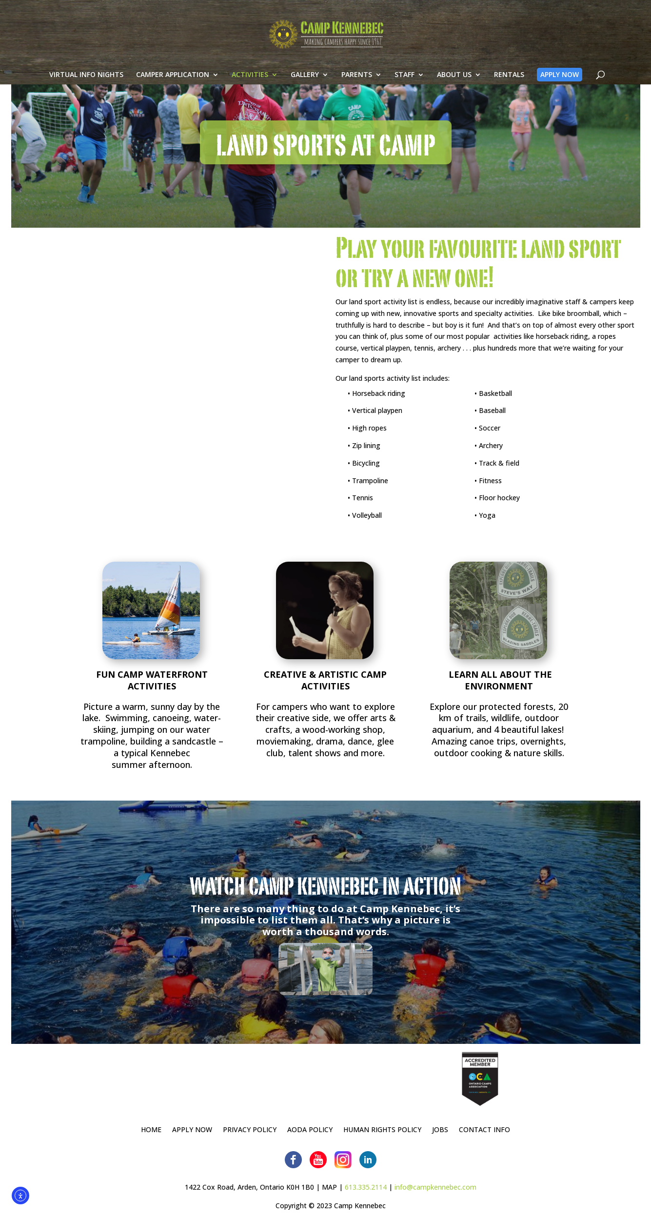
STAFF (404, 87)
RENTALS (508, 87)
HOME (151, 1130)
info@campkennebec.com (435, 1187)
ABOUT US (453, 87)
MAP (329, 1187)
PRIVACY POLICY (249, 1130)
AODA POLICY (310, 1130)
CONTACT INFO (484, 1130)
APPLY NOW (558, 86)
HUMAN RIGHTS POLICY (382, 1130)
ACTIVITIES (249, 87)
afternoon (169, 764)
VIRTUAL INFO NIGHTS (85, 87)
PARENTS (355, 87)
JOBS (440, 1130)
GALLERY (304, 87)
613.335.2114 (366, 1187)
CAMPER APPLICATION (171, 87)
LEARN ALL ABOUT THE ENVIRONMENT (499, 680)
